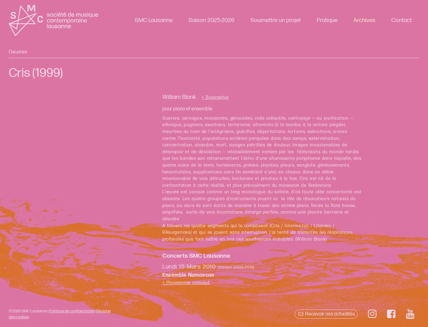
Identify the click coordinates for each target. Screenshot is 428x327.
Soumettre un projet (275, 20)
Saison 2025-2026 (211, 20)
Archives (364, 20)
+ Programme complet (186, 282)
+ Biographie (215, 97)
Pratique (327, 20)
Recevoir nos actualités (326, 314)
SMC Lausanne (154, 20)
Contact (401, 20)
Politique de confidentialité (72, 311)
